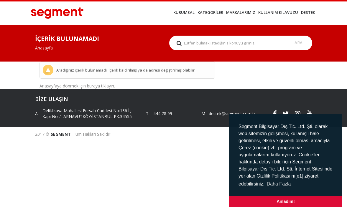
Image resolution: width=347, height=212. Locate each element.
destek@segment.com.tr (227, 113)
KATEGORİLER (210, 12)
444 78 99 (162, 113)
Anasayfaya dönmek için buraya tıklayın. (77, 86)
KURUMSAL (184, 12)
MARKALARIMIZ (240, 12)
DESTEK (308, 12)
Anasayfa (44, 48)
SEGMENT (61, 134)
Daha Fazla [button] (279, 183)
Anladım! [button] (286, 201)
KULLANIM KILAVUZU (278, 12)
